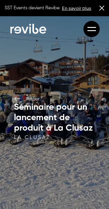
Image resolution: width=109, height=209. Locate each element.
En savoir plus (76, 8)
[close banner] (101, 8)
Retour (26, 98)
